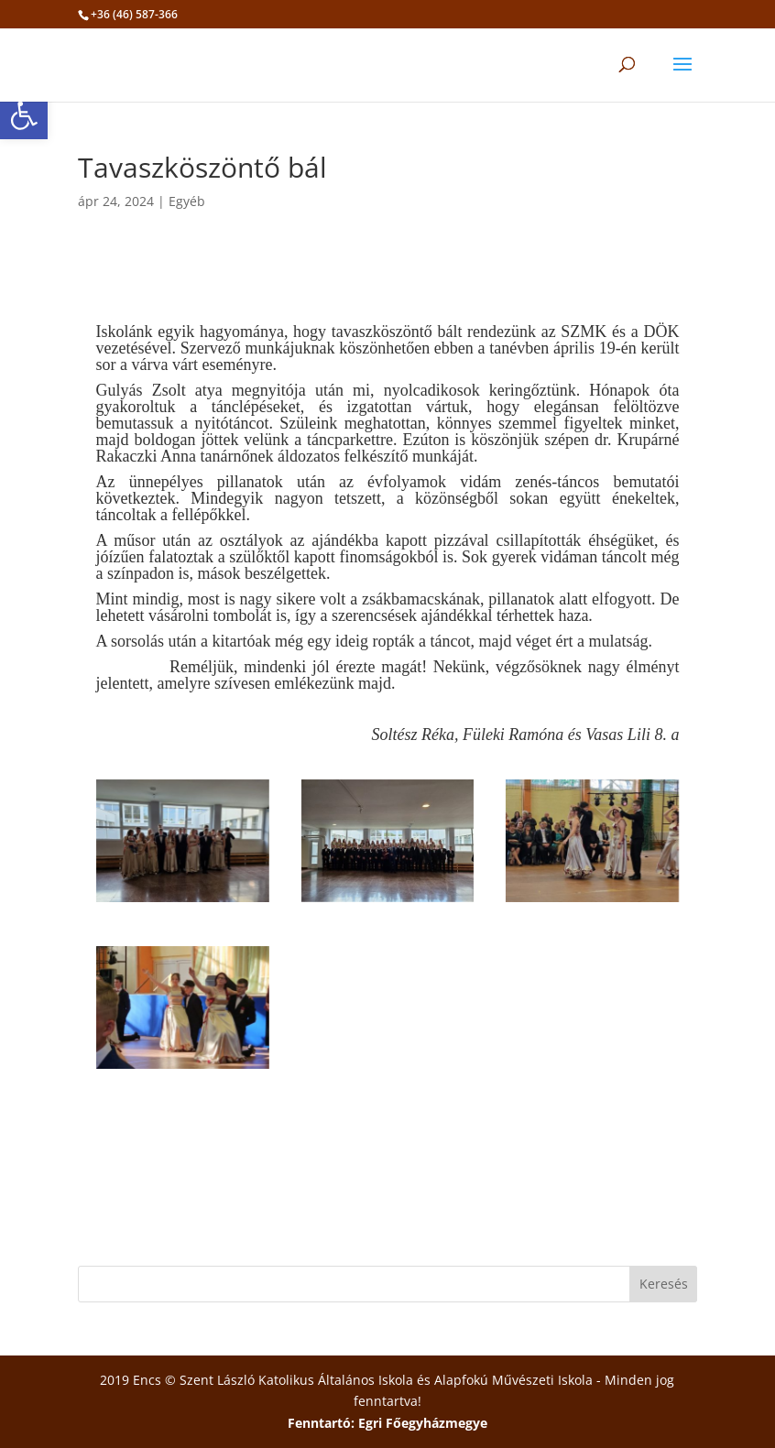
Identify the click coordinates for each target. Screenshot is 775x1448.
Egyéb (187, 201)
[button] (24, 115)
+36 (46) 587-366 (134, 14)
